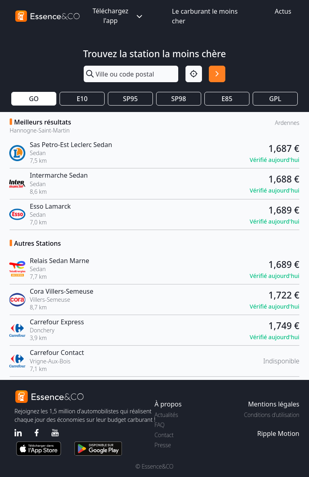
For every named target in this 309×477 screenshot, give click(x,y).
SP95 (130, 98)
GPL (275, 98)
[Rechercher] (217, 74)
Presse (162, 445)
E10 (81, 98)
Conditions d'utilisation (271, 415)
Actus (283, 11)
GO (34, 98)
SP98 (178, 98)
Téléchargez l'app (118, 15)
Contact (163, 435)
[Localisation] (193, 74)
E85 (226, 98)
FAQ (159, 425)
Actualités (166, 415)
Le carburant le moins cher (204, 16)
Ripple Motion (278, 433)
